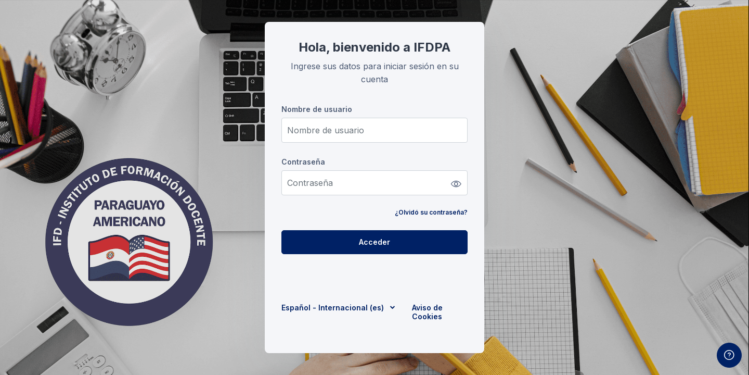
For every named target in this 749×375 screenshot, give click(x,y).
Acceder (374, 242)
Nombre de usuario (316, 109)
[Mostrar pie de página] (729, 355)
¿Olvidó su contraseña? (431, 212)
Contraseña (303, 161)
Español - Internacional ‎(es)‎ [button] (333, 307)
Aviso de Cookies (427, 312)
